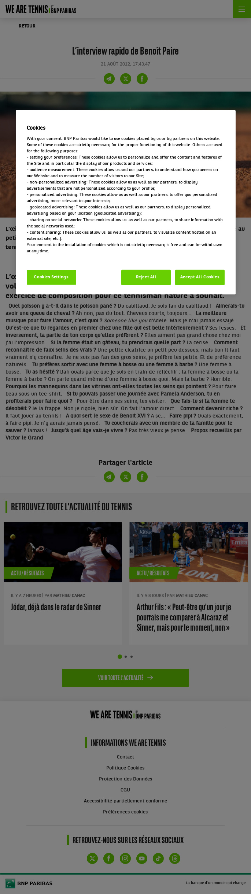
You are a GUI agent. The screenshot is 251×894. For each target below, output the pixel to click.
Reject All (146, 277)
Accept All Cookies (199, 277)
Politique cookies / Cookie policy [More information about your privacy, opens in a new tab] (59, 257)
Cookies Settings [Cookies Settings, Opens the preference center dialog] (51, 277)
